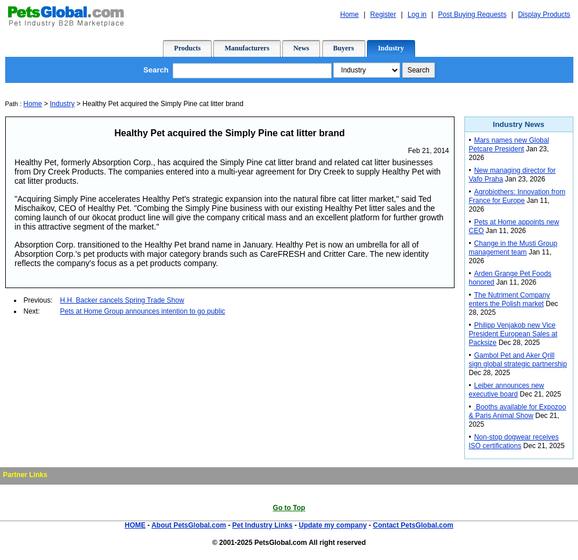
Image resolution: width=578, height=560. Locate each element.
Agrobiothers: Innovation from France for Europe (517, 196)
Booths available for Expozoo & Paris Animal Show (517, 411)
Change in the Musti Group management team (513, 247)
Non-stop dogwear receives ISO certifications (514, 441)
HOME (135, 525)
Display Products (544, 14)
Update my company (332, 525)
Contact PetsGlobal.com (413, 525)
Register (383, 14)
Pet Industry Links (262, 525)
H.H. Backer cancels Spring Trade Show (122, 300)
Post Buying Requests (472, 14)
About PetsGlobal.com (188, 525)
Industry (391, 48)
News (301, 48)
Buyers (343, 48)
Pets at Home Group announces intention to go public (143, 311)
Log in (417, 14)
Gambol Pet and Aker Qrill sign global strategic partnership (518, 359)
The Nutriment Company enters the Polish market (509, 299)
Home (349, 14)
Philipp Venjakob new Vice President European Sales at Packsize (513, 334)
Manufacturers (246, 48)
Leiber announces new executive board (506, 389)
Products (187, 48)
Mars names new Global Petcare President (509, 144)
